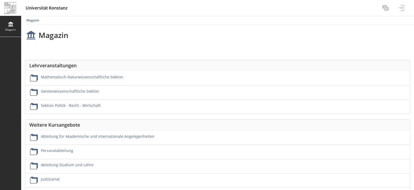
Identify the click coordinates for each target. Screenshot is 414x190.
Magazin (32, 20)
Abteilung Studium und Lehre (67, 164)
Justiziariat (50, 179)
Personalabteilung (57, 150)
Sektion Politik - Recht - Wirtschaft (71, 105)
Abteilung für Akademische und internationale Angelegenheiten (97, 136)
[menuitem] (386, 8)
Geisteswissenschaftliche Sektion (70, 91)
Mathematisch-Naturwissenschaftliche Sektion (82, 76)
